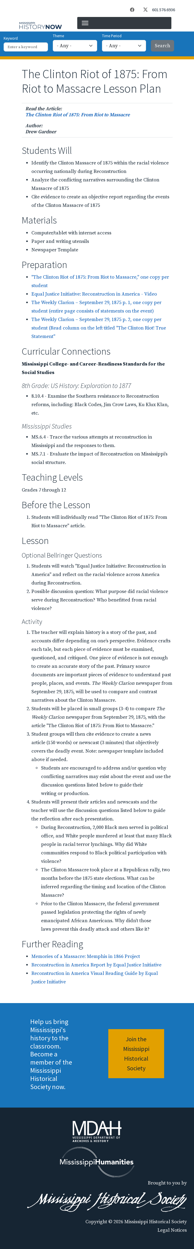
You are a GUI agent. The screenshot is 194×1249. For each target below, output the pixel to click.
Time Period (112, 35)
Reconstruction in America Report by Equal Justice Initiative (96, 965)
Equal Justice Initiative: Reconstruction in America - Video (94, 294)
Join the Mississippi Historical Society (136, 1053)
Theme (58, 35)
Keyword (11, 38)
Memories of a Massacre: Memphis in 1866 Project (85, 956)
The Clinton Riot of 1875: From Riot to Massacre (77, 115)
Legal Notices (172, 1230)
